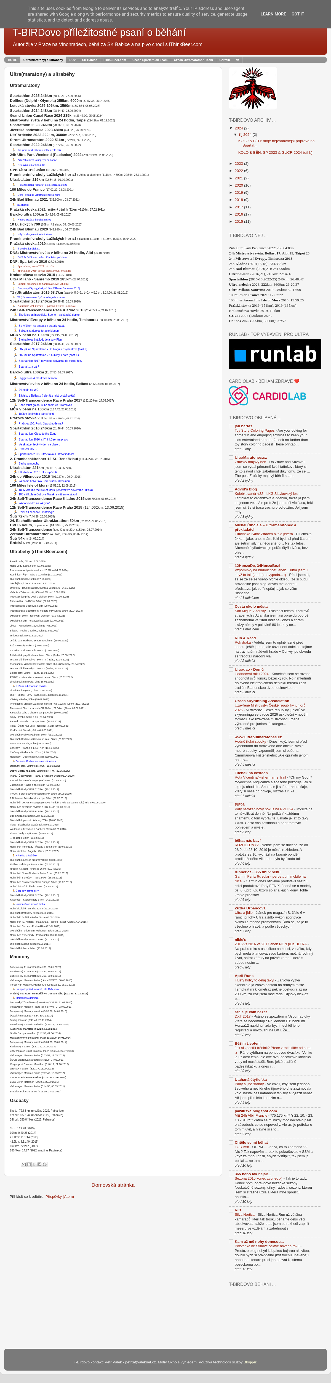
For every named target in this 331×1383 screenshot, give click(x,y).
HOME (12, 60)
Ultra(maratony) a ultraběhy (43, 60)
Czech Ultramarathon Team (193, 60)
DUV (72, 60)
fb (237, 60)
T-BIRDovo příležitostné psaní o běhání (99, 32)
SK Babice (89, 60)
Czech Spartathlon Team (150, 60)
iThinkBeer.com (114, 60)
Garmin (224, 60)
